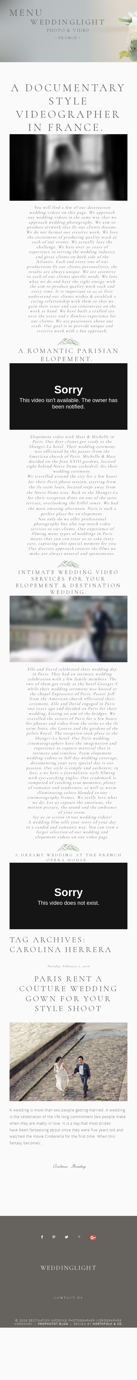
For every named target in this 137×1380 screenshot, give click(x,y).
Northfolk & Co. (108, 1324)
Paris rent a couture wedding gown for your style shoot (68, 993)
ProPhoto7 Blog (53, 1324)
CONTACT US (68, 1298)
